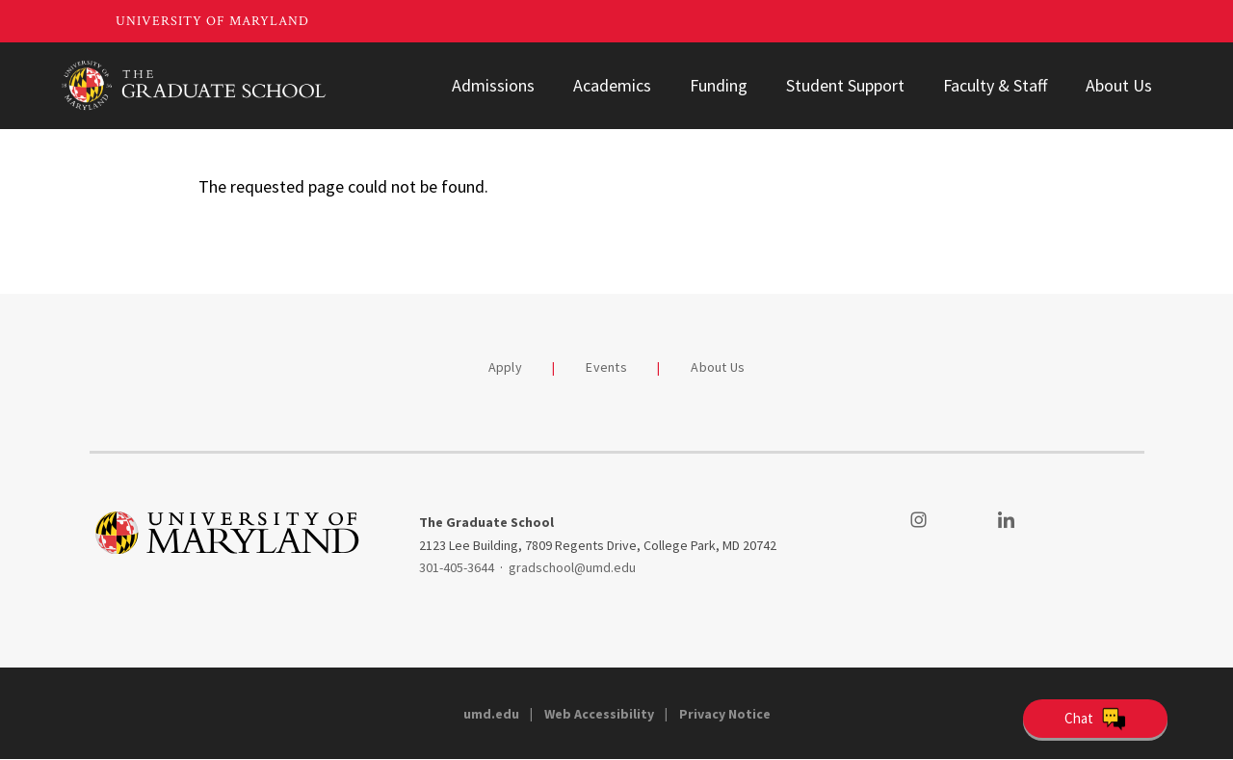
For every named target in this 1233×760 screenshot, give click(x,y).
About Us (1119, 85)
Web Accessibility (599, 713)
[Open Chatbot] (1095, 718)
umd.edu (491, 713)
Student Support (845, 85)
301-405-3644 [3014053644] (456, 567)
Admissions (493, 85)
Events (606, 367)
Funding (719, 85)
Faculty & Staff (995, 85)
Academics (612, 85)
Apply (505, 367)
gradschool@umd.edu (572, 567)
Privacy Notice (725, 713)
